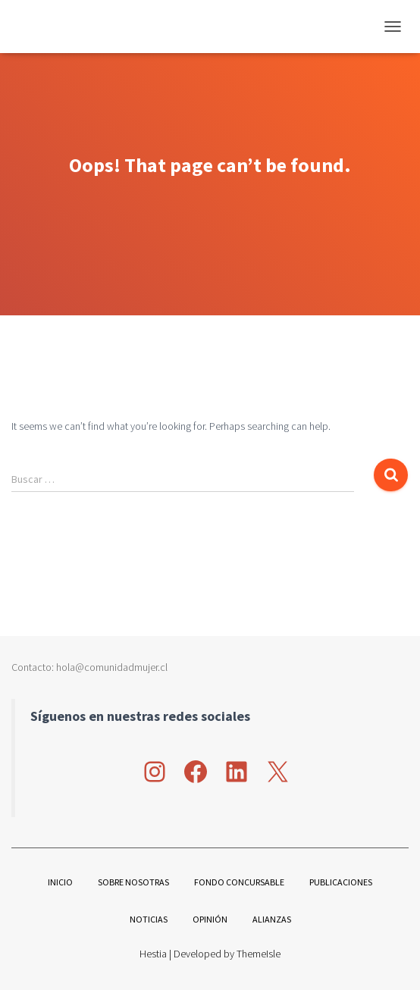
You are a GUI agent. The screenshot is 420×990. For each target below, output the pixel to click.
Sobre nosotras (133, 882)
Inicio (60, 882)
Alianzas (271, 919)
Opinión (210, 919)
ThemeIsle (259, 953)
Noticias (149, 919)
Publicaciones (340, 882)
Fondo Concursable (239, 882)
